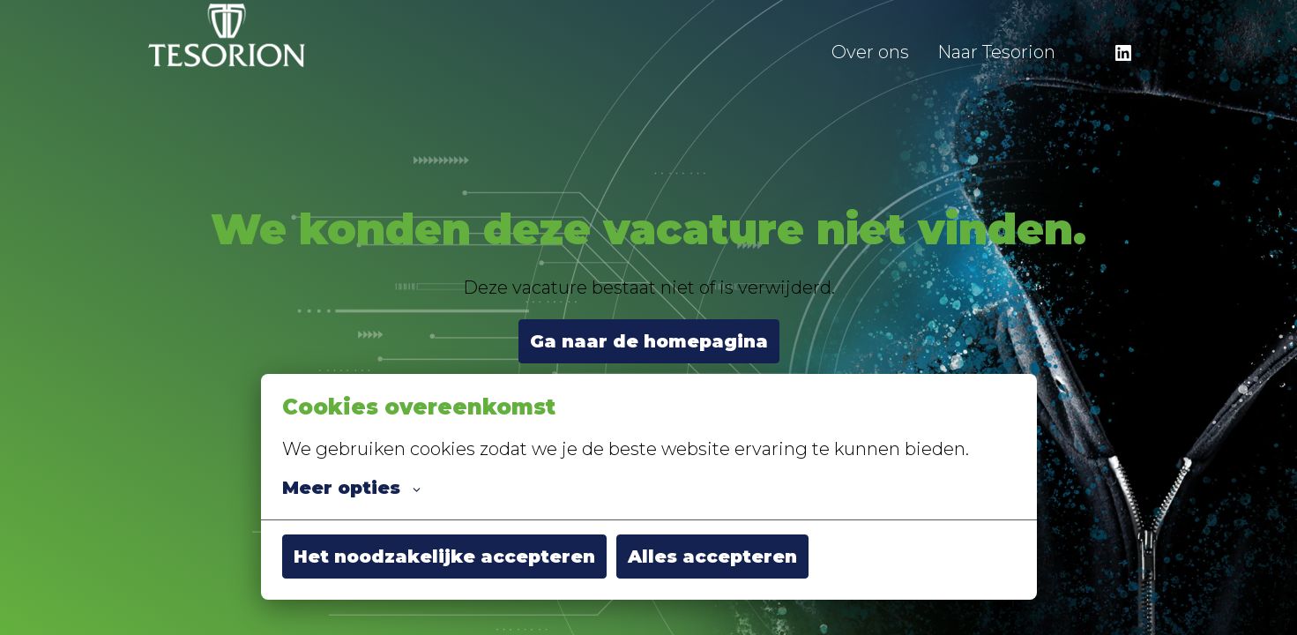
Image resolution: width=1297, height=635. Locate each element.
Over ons (870, 52)
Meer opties (351, 487)
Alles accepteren (712, 556)
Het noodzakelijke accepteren (444, 556)
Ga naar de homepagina (649, 341)
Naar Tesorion (996, 52)
